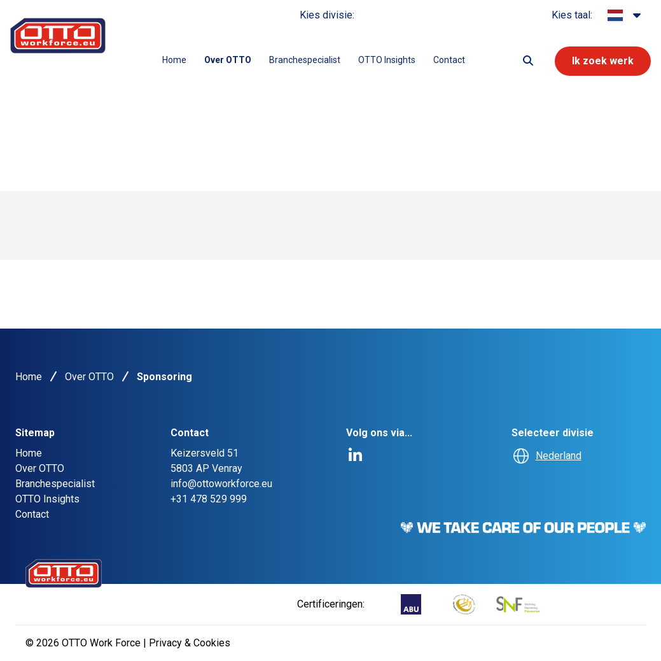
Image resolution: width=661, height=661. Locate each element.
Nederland (558, 456)
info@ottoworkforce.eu (221, 484)
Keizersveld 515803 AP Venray (206, 460)
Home (174, 60)
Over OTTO (227, 60)
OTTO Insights (386, 60)
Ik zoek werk (603, 61)
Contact (449, 60)
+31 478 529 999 (208, 499)
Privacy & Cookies (189, 643)
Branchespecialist (304, 60)
